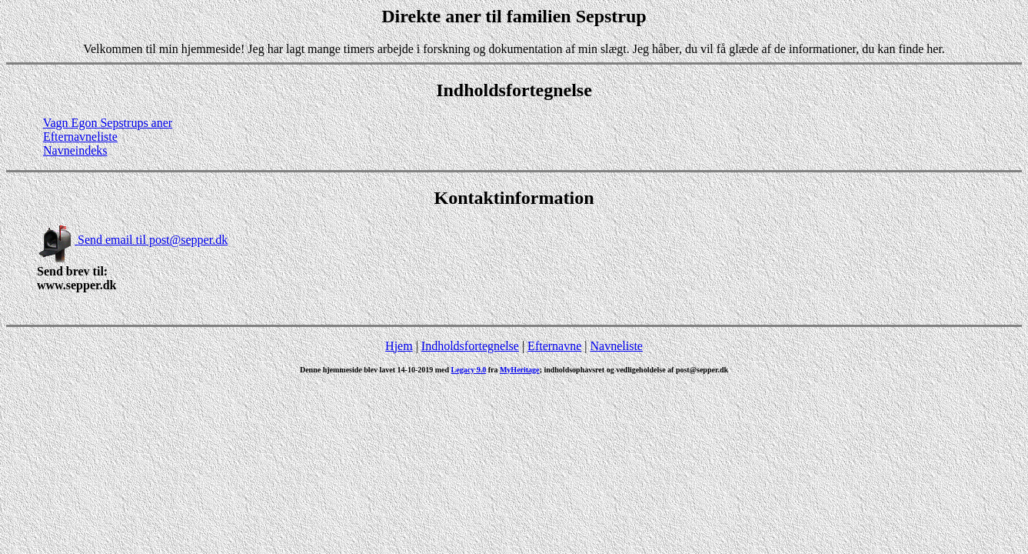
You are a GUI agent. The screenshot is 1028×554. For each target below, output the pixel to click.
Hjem (399, 345)
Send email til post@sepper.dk (132, 239)
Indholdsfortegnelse (470, 345)
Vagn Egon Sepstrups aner (107, 122)
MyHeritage (520, 369)
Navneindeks (75, 150)
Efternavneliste (80, 136)
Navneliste (617, 345)
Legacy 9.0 (469, 369)
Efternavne (554, 345)
